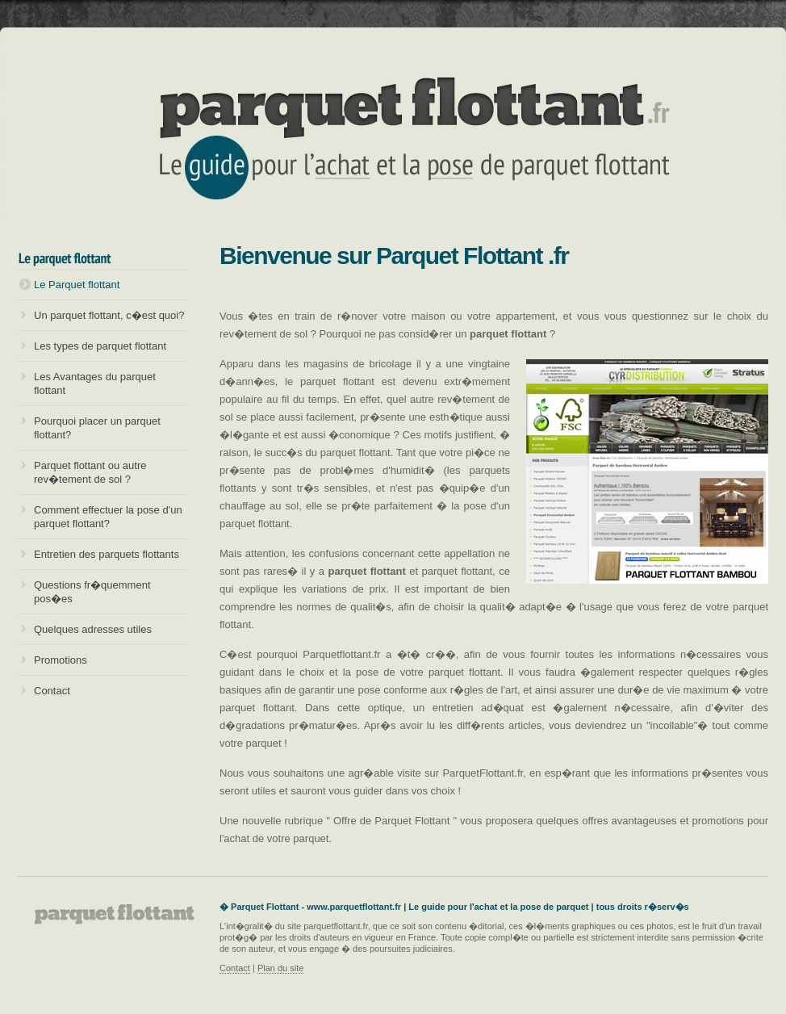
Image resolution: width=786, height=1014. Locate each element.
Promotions (60, 660)
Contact (52, 691)
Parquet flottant (393, 132)
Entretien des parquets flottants (106, 554)
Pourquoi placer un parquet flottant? (97, 428)
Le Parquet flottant (76, 285)
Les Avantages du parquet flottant (95, 383)
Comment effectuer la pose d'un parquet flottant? (108, 517)
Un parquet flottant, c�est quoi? (109, 315)
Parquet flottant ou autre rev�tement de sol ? (90, 472)
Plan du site (280, 968)
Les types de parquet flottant (100, 346)
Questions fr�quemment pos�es (92, 592)
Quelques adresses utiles (93, 629)
